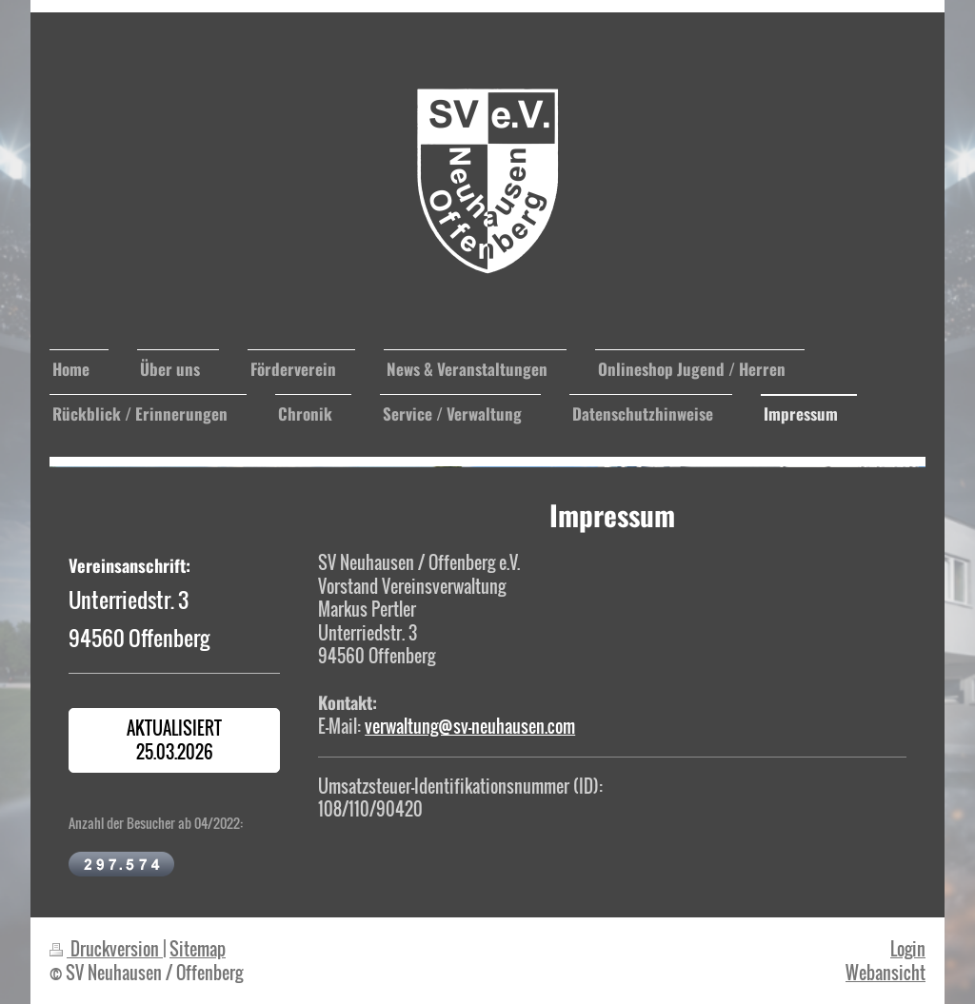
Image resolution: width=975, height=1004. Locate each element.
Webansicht (885, 972)
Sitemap (197, 948)
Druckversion (106, 948)
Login (907, 948)
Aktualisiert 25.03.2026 (174, 739)
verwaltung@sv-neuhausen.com (470, 725)
